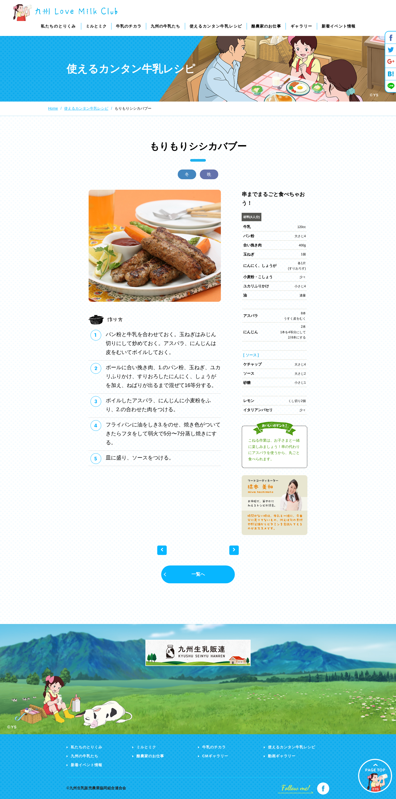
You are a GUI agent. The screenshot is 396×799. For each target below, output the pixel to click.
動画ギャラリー (282, 756)
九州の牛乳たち (84, 756)
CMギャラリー (215, 756)
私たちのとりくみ (86, 747)
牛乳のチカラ (214, 747)
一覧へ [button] (198, 574)
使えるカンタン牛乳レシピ (291, 747)
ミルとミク (146, 747)
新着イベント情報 (86, 765)
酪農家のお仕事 (150, 756)
